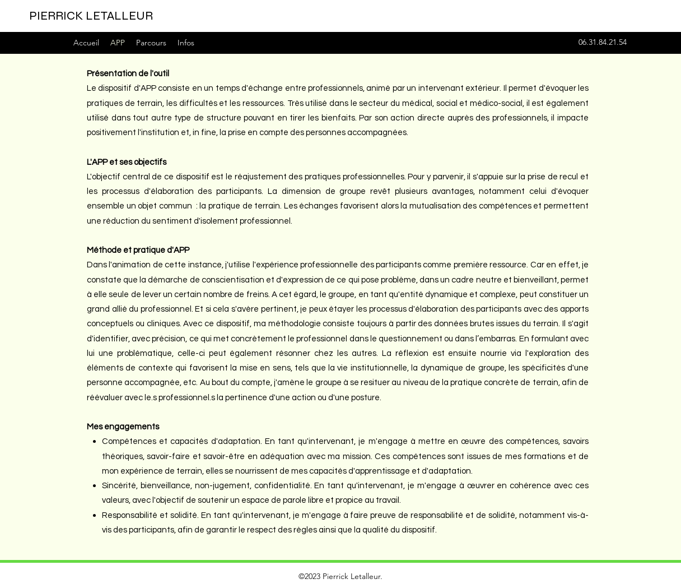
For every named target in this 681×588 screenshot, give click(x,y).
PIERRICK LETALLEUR (91, 15)
